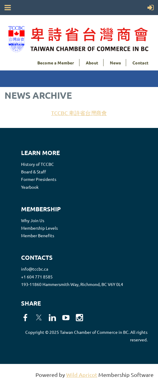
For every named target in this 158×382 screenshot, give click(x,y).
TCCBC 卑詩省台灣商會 (79, 113)
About (92, 62)
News (115, 62)
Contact (140, 62)
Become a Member (55, 62)
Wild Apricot (81, 374)
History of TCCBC (37, 164)
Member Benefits (37, 235)
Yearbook (30, 187)
